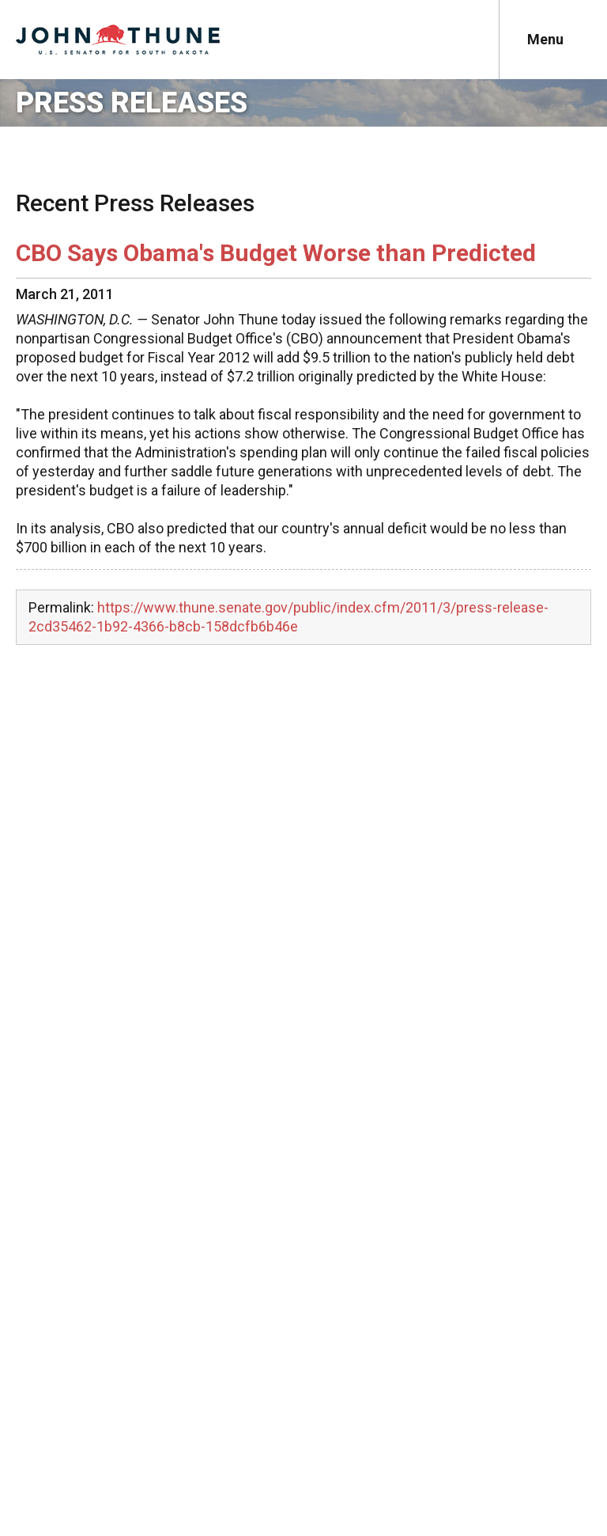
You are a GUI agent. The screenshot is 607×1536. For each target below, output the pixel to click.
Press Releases (131, 102)
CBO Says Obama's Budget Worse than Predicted (276, 253)
